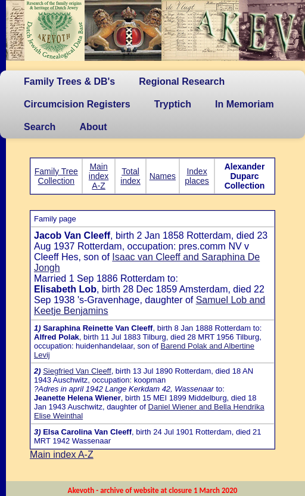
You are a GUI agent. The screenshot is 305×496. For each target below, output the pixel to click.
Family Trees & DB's (69, 81)
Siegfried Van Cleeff (77, 370)
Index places (196, 176)
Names (163, 176)
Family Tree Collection (56, 176)
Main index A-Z (98, 176)
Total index (130, 176)
